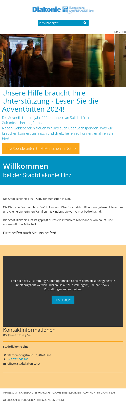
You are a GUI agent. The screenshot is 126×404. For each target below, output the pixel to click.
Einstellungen (62, 300)
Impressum (10, 392)
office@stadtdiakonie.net (23, 363)
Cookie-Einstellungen (67, 392)
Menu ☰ (120, 32)
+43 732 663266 (17, 359)
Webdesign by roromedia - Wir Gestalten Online (34, 399)
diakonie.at (108, 392)
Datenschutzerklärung (34, 392)
